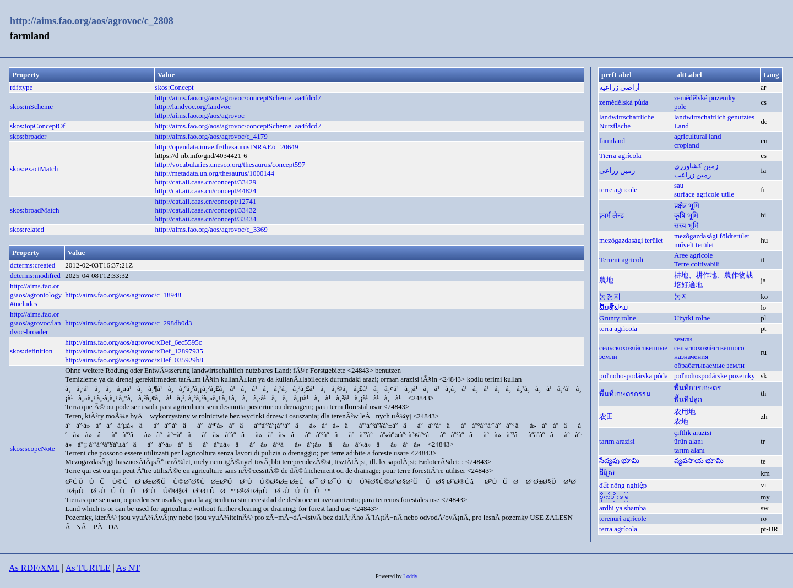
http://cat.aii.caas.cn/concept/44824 (206, 191)
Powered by (389, 576)
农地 (681, 421)
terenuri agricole (623, 518)
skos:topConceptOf (37, 126)
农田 (606, 416)
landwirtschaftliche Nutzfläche (626, 121)
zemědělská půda (623, 102)
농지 (681, 296)
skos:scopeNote (32, 448)
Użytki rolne (692, 318)
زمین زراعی (617, 170)
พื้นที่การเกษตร (697, 388)
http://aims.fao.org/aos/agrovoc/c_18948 (123, 295)
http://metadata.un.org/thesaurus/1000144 (214, 173)
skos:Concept (174, 87)
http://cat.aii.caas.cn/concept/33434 (206, 219)
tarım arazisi (617, 441)
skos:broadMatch (34, 210)
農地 (606, 280)
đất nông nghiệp (623, 485)
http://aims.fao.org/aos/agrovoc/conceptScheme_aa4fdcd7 (238, 98)
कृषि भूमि (686, 215)
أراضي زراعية (619, 87)
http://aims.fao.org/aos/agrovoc (200, 115)
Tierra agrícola (620, 155)
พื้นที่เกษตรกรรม (625, 394)
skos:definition (31, 351)
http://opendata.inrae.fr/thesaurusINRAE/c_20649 (226, 147)
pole (680, 106)
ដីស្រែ (607, 473)
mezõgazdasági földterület (711, 236)
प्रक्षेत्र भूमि (686, 206)
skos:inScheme (31, 106)
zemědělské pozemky (705, 98)
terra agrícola (618, 328)
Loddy (410, 576)
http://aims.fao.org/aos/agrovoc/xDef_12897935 (134, 351)
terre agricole (618, 190)
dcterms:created (32, 265)
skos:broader (28, 136)
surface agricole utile (704, 194)
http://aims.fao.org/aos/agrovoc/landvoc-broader (35, 323)
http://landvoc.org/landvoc (193, 106)
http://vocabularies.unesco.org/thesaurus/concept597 (230, 164)
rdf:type (21, 87)
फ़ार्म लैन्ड (611, 215)
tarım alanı (689, 450)
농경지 (610, 296)
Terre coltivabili (697, 264)
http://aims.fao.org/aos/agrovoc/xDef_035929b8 (134, 360)
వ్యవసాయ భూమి (699, 460)
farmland (612, 141)
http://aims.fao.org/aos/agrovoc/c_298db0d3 (128, 323)
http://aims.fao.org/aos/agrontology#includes (36, 295)
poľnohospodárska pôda (633, 376)
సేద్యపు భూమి (619, 460)
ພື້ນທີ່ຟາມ (613, 307)
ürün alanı (688, 441)
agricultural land (697, 136)
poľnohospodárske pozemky (714, 376)
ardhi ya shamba (622, 508)
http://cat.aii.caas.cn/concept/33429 (206, 182)
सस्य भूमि (686, 225)
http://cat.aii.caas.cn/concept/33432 (206, 210)
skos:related (27, 229)
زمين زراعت (692, 175)
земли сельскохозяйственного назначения (709, 348)
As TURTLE (88, 568)
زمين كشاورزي (696, 166)
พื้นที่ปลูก (688, 399)
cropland (686, 145)
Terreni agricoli (621, 259)
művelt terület (694, 245)
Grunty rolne (617, 318)
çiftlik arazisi (692, 432)
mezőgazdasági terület (631, 240)
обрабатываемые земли (709, 365)
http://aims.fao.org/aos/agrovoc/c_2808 (91, 20)
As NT (128, 568)
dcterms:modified (35, 275)
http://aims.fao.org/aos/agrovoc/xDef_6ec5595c (133, 342)
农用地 (685, 411)
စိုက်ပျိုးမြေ (614, 496)
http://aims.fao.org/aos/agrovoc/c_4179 (211, 136)
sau (678, 185)
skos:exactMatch (34, 169)
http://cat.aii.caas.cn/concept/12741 (206, 201)
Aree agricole (693, 255)
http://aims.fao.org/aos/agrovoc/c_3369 (211, 229)
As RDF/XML (34, 568)
